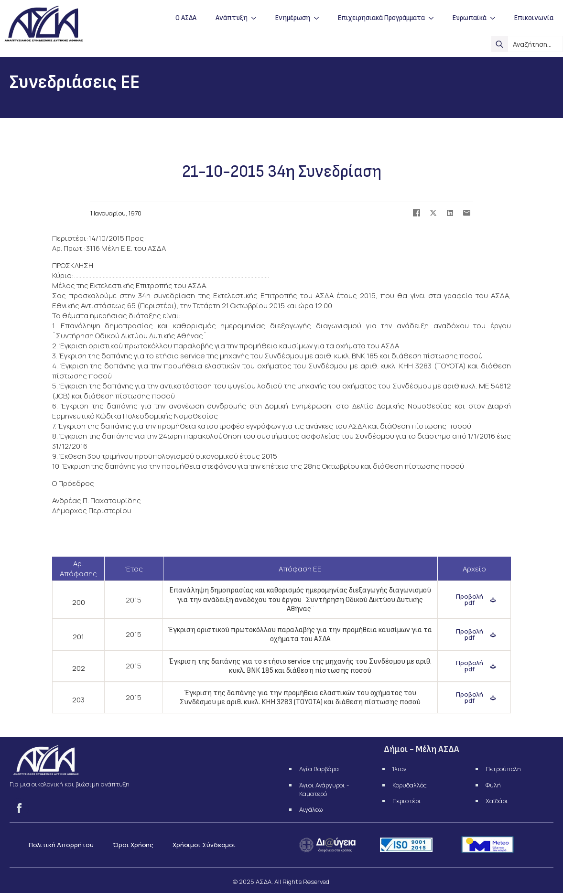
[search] (499, 44)
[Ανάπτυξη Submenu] (257, 18)
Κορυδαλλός (409, 785)
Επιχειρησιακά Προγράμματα (381, 17)
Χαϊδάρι (497, 800)
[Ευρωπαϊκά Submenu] (496, 18)
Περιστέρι (406, 800)
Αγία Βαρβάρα (319, 768)
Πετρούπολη (503, 768)
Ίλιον (399, 768)
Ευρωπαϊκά (470, 17)
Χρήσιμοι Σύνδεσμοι (204, 844)
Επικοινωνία (533, 17)
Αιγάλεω (311, 809)
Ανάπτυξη (232, 17)
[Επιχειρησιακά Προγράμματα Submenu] (434, 18)
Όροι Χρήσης (133, 844)
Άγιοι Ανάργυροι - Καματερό (324, 789)
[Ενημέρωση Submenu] (319, 18)
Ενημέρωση (292, 17)
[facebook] (19, 808)
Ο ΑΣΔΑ (185, 17)
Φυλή (493, 785)
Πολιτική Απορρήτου (61, 844)
